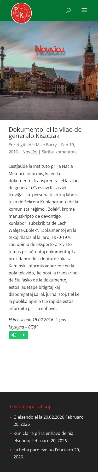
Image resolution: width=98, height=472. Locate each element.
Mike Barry (46, 145)
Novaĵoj (29, 152)
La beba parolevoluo (34, 450)
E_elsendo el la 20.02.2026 (39, 417)
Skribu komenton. (59, 152)
